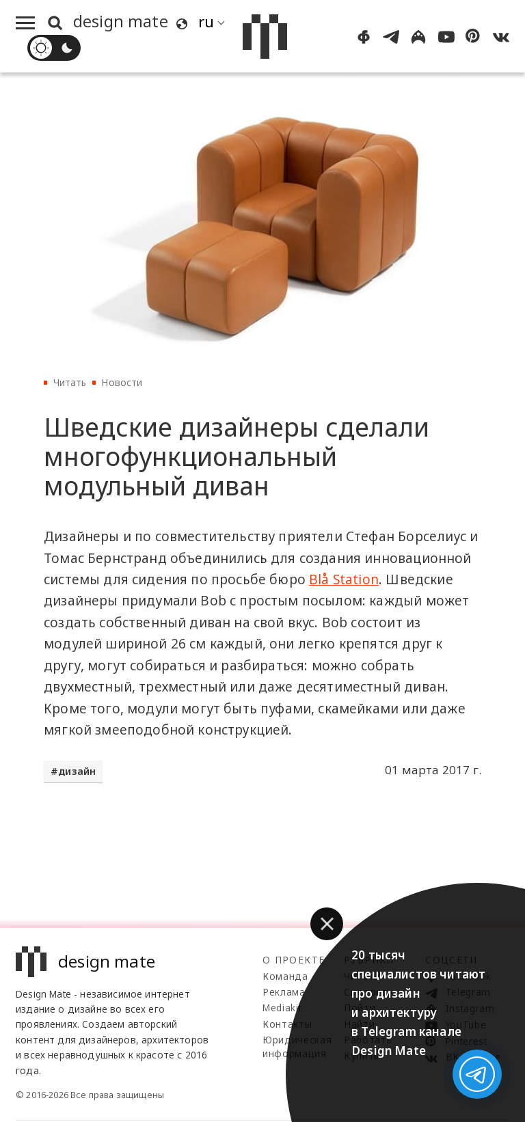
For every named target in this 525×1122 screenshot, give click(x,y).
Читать (70, 382)
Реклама (284, 991)
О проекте (293, 959)
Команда (285, 976)
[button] (326, 923)
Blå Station (344, 579)
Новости (121, 382)
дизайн (77, 771)
